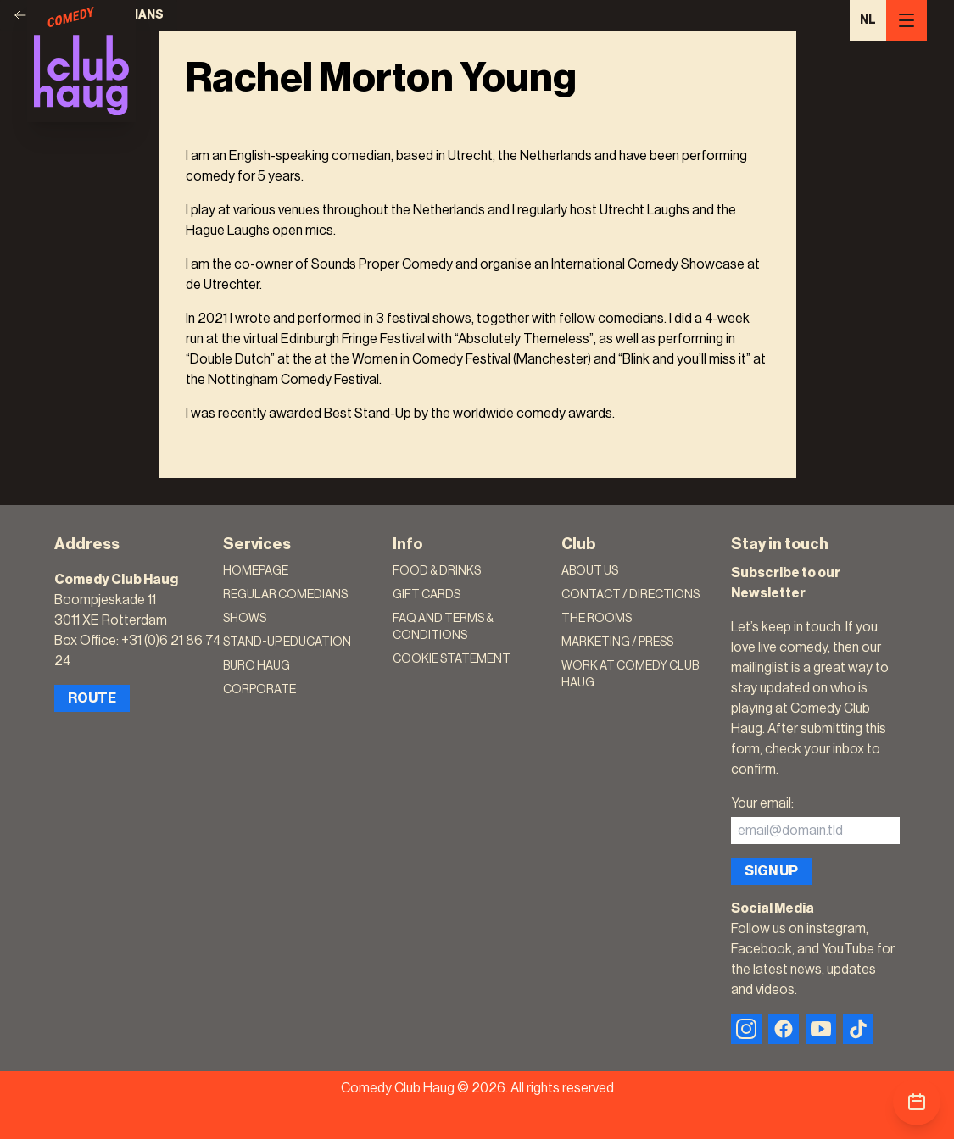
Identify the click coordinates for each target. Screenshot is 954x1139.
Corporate (259, 690)
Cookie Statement (451, 659)
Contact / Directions (630, 595)
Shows (244, 619)
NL (868, 20)
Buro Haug (256, 666)
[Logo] (81, 61)
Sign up (771, 871)
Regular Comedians (285, 595)
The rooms (596, 619)
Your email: (762, 803)
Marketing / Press (617, 642)
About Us (589, 571)
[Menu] (906, 20)
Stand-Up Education (287, 642)
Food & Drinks (437, 571)
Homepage (255, 571)
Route (92, 698)
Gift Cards (426, 595)
